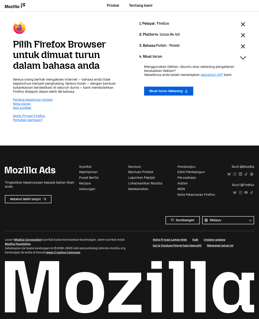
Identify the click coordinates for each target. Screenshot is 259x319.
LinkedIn (240, 174)
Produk (113, 5)
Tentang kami (140, 5)
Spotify (251, 174)
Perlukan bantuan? (28, 120)
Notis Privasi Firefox (29, 116)
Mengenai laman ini (220, 245)
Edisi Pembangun (191, 172)
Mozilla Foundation (18, 244)
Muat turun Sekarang (168, 91)
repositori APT (212, 75)
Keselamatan (138, 189)
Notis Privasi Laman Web (170, 239)
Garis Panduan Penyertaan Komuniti (177, 245)
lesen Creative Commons (63, 252)
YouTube (246, 192)
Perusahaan (186, 178)
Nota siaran (22, 104)
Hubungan (87, 189)
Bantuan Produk (140, 172)
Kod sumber (22, 108)
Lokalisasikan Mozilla (145, 183)
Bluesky (229, 174)
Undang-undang (214, 239)
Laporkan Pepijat (141, 178)
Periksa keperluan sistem (33, 100)
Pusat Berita (89, 178)
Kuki (195, 239)
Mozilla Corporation (27, 239)
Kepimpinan (88, 172)
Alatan (182, 183)
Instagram (234, 174)
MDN (181, 189)
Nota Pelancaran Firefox (196, 195)
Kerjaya (85, 183)
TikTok (246, 174)
